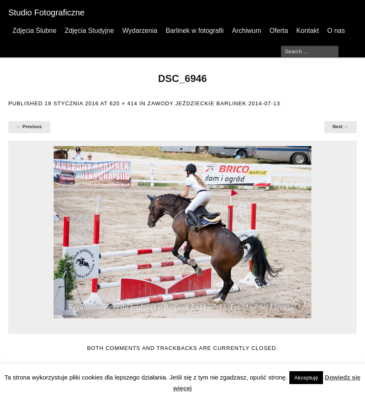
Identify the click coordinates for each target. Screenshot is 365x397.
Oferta (278, 30)
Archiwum (246, 30)
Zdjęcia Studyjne (89, 30)
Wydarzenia (139, 30)
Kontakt (307, 30)
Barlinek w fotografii (194, 30)
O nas (336, 30)
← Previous (29, 126)
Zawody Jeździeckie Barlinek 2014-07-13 (214, 103)
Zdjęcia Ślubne (34, 30)
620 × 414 (123, 103)
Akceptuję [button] (306, 378)
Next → (340, 126)
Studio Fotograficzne (46, 12)
